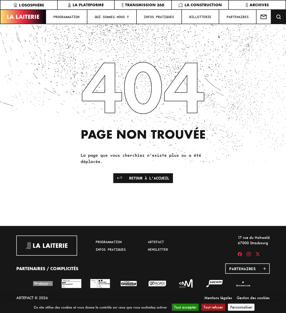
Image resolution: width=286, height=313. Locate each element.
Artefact (156, 242)
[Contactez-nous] (264, 16)
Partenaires (238, 17)
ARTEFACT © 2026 (32, 297)
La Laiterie (23, 16)
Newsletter (158, 249)
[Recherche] (278, 16)
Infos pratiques (159, 17)
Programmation (66, 17)
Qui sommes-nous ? (112, 17)
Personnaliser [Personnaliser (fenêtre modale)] (241, 307)
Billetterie (200, 17)
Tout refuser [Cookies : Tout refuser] (213, 307)
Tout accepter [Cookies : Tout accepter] (185, 307)
